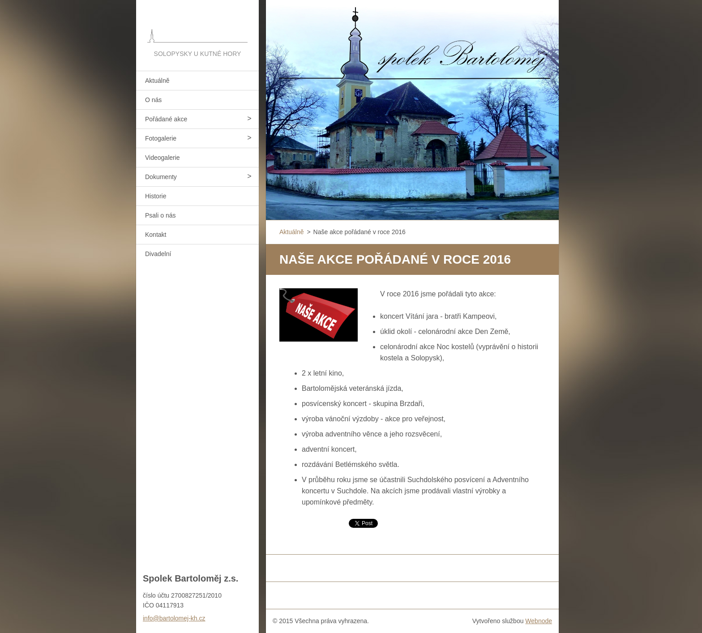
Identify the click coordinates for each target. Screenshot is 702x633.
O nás (153, 99)
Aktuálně (157, 80)
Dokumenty (161, 176)
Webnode (538, 620)
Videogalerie (162, 157)
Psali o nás (160, 215)
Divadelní (158, 253)
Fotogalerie (160, 138)
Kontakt (155, 234)
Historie (155, 196)
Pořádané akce (166, 119)
